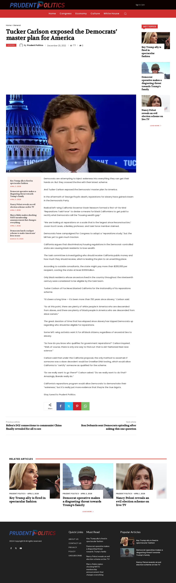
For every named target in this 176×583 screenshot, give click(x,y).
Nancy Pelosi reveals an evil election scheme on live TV (22, 205)
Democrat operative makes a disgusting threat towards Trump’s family (23, 193)
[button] (125, 13)
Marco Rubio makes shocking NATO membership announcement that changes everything (23, 219)
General (17, 25)
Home (9, 25)
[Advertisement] (71, 71)
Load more (155, 125)
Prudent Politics (35, 45)
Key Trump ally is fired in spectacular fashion (21, 182)
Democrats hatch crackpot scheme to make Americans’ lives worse (22, 233)
